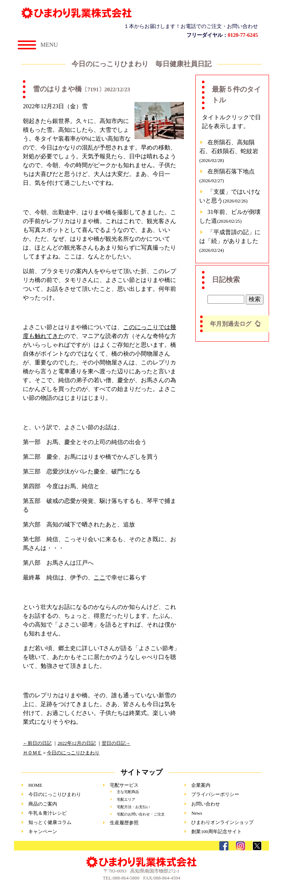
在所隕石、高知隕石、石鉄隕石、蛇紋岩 (228, 151)
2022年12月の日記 (76, 743)
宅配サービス (124, 785)
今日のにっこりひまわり (73, 752)
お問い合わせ (205, 804)
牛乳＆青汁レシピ (47, 813)
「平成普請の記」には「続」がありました (230, 241)
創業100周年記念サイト (216, 831)
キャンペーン (42, 831)
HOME (35, 785)
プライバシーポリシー (215, 794)
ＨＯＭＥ (32, 752)
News (196, 813)
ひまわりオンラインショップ (222, 822)
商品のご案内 (42, 804)
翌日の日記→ (116, 743)
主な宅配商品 (128, 792)
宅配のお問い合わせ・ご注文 (141, 814)
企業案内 (200, 785)
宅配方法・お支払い (133, 807)
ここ (99, 577)
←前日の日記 (37, 743)
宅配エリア (126, 799)
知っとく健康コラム (49, 822)
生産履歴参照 (124, 822)
